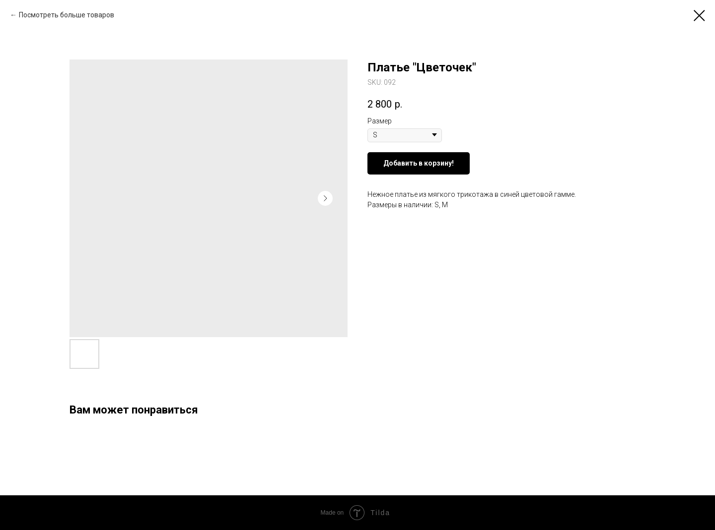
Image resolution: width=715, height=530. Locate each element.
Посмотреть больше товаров (66, 15)
